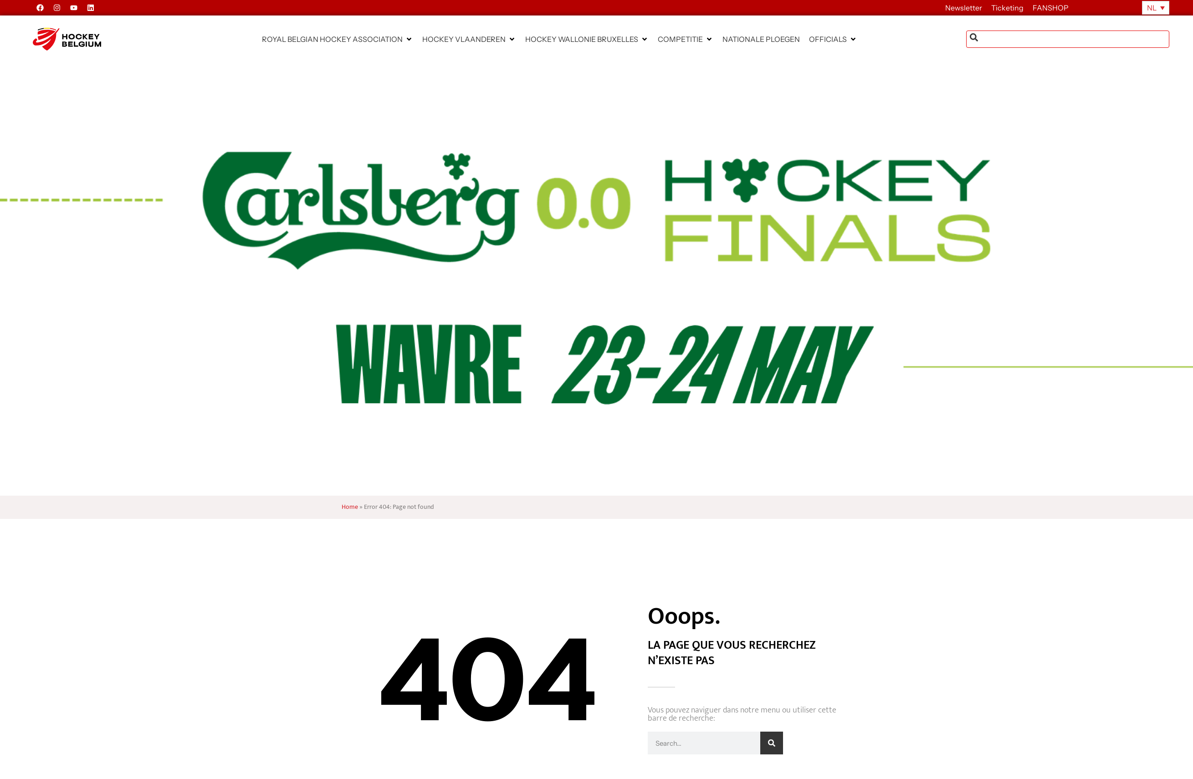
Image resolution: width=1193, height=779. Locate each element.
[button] (337, 39)
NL (1152, 7)
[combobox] (1067, 39)
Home (350, 507)
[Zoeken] (771, 743)
